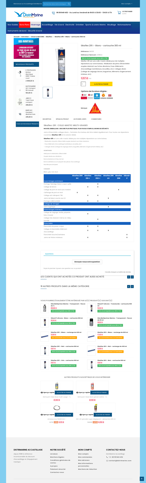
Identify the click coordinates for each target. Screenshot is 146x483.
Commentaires (96, 119)
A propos (53, 466)
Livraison (54, 454)
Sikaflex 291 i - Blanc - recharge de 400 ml (66, 332)
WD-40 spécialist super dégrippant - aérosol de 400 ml (95, 419)
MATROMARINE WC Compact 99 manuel (31, 88)
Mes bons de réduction (87, 469)
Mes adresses (83, 460)
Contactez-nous (57, 472)
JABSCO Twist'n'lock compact (30, 100)
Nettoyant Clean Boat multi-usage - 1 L (57, 397)
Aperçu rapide (48, 392)
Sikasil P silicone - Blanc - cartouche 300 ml (67, 318)
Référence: (85, 51)
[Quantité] (83, 84)
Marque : (84, 108)
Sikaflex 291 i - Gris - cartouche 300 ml (65, 360)
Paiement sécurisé (57, 469)
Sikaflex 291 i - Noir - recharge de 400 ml (112, 346)
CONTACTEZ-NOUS (115, 449)
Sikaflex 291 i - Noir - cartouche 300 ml (65, 346)
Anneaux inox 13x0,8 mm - (57, 419)
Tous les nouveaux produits (27, 124)
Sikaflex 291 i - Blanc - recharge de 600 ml (112, 332)
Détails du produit (62, 119)
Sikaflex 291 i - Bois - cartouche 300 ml (111, 360)
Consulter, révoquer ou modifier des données (118, 272)
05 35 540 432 (62, 12)
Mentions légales (57, 457)
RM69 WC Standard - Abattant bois (30, 112)
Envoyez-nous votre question (87, 262)
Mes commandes (85, 457)
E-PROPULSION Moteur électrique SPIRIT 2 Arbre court (31, 74)
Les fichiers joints (80, 119)
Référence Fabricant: (88, 55)
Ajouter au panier (101, 84)
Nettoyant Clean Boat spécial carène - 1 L (92, 397)
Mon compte (83, 454)
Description (47, 119)
